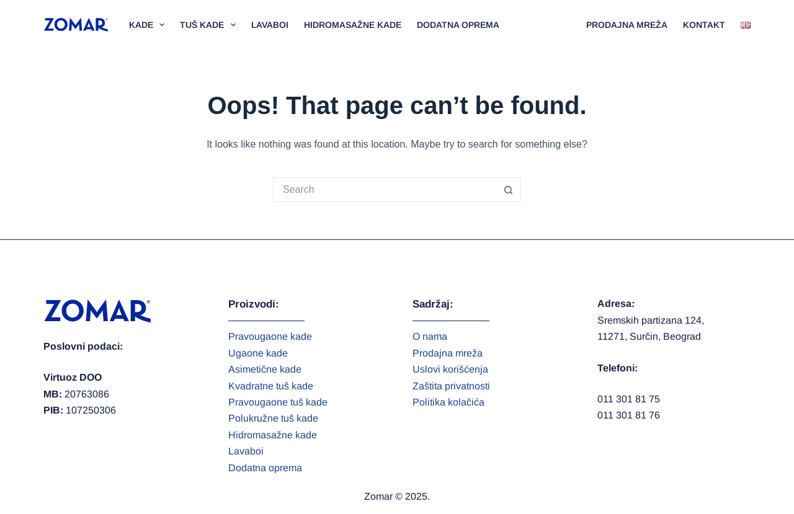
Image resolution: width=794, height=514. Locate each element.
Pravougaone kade (270, 336)
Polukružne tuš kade (273, 418)
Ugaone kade (258, 353)
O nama (430, 336)
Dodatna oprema (458, 25)
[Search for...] (384, 189)
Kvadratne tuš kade (270, 386)
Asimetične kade (264, 369)
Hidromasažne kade (352, 25)
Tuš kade (210, 24)
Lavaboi (269, 25)
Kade (149, 24)
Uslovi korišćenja (450, 369)
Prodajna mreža (626, 25)
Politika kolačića (448, 402)
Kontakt (704, 25)
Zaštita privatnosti (451, 386)
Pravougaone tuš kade (278, 402)
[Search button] (508, 189)
